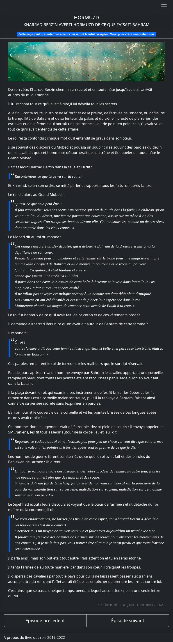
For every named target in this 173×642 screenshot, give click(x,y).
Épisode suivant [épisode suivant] (127, 620)
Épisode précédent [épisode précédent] (45, 620)
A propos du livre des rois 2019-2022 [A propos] (34, 637)
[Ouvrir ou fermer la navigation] (164, 6)
